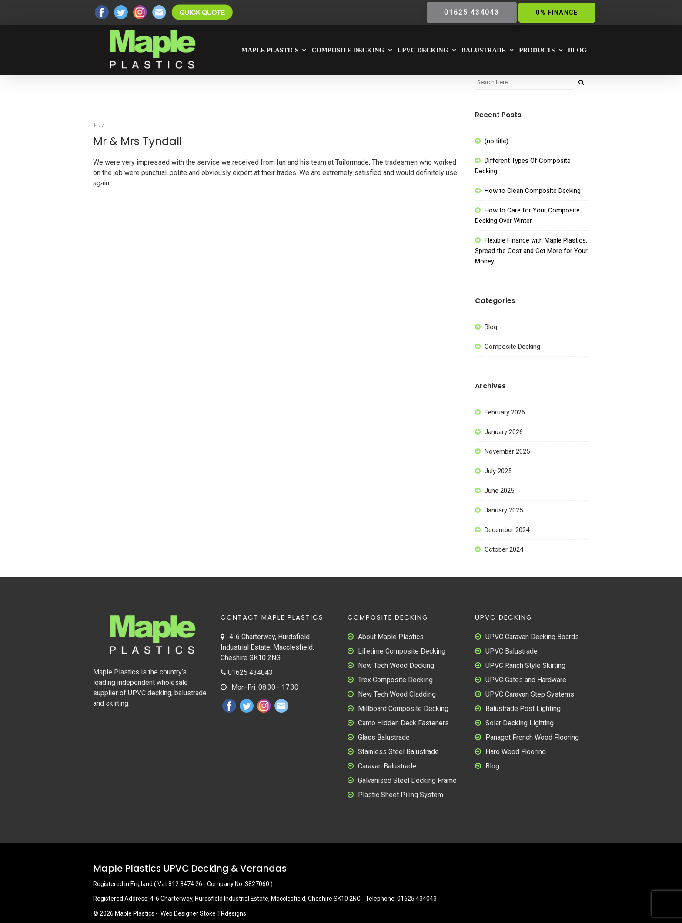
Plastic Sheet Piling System (400, 795)
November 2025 (507, 451)
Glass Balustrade (384, 737)
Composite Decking (347, 50)
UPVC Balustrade (511, 651)
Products (537, 50)
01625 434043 (471, 12)
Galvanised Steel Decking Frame (407, 780)
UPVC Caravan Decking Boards (532, 637)
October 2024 (504, 549)
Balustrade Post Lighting (523, 708)
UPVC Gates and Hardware (525, 680)
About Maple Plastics (391, 637)
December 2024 (507, 530)
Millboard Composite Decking (403, 708)
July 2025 (498, 471)
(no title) (496, 141)
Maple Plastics (269, 50)
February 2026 (505, 412)
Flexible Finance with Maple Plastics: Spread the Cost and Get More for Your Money (531, 250)
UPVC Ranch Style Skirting (525, 665)
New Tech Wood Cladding (397, 694)
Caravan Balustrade (387, 766)
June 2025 (499, 491)
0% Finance (557, 12)
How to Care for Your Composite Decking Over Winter (527, 215)
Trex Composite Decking (395, 680)
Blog (577, 50)
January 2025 (504, 510)
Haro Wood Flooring (515, 752)
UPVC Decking (423, 50)
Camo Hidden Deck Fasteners (403, 723)
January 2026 (504, 432)
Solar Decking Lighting (519, 723)
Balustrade (483, 50)
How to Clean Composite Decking (533, 191)
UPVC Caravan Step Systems (529, 694)
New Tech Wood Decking (396, 665)
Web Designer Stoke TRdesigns (203, 913)
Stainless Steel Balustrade (398, 752)
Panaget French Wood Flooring (532, 737)
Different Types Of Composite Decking (523, 166)
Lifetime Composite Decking (401, 651)
